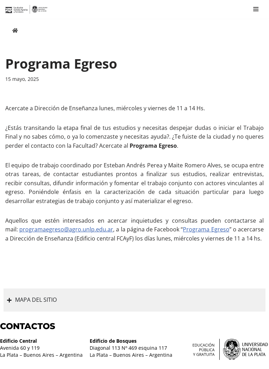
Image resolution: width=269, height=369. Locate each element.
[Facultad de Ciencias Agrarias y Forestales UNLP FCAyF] (26, 9)
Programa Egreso (206, 229)
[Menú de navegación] (256, 9)
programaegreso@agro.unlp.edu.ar (66, 229)
